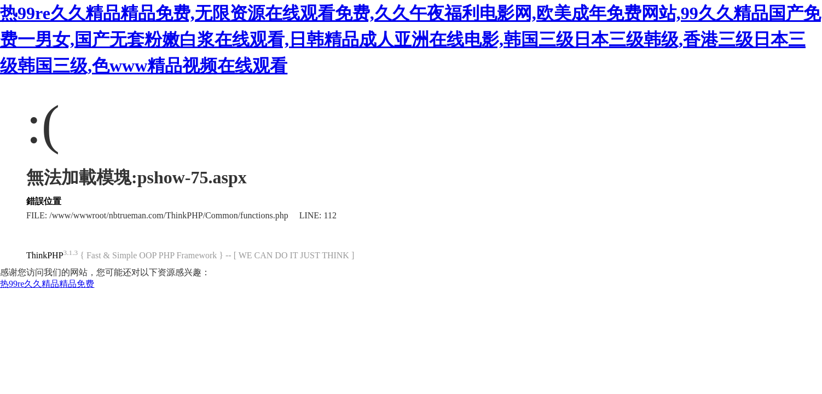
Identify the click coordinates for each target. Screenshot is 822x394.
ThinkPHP (44, 255)
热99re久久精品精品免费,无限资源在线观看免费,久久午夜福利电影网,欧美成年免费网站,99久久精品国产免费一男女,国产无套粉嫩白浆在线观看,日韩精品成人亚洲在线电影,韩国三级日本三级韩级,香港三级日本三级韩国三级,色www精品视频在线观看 (410, 39)
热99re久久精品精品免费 (47, 283)
